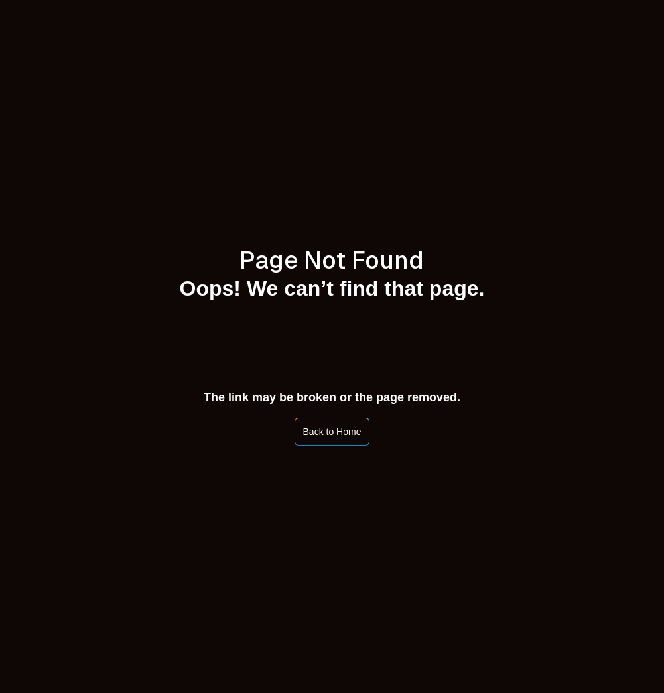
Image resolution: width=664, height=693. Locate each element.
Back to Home (332, 431)
